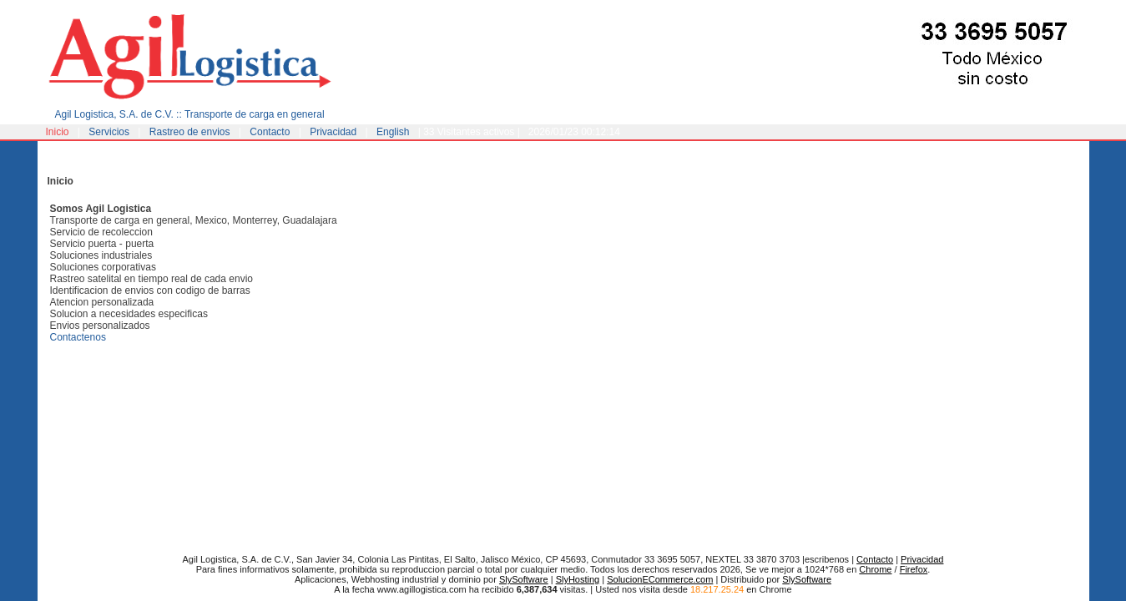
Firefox (914, 569)
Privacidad (333, 132)
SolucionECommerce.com (660, 579)
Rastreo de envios (189, 132)
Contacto (270, 132)
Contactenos (78, 337)
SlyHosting (578, 579)
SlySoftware (523, 579)
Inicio (57, 132)
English (392, 132)
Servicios (108, 132)
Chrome (875, 569)
